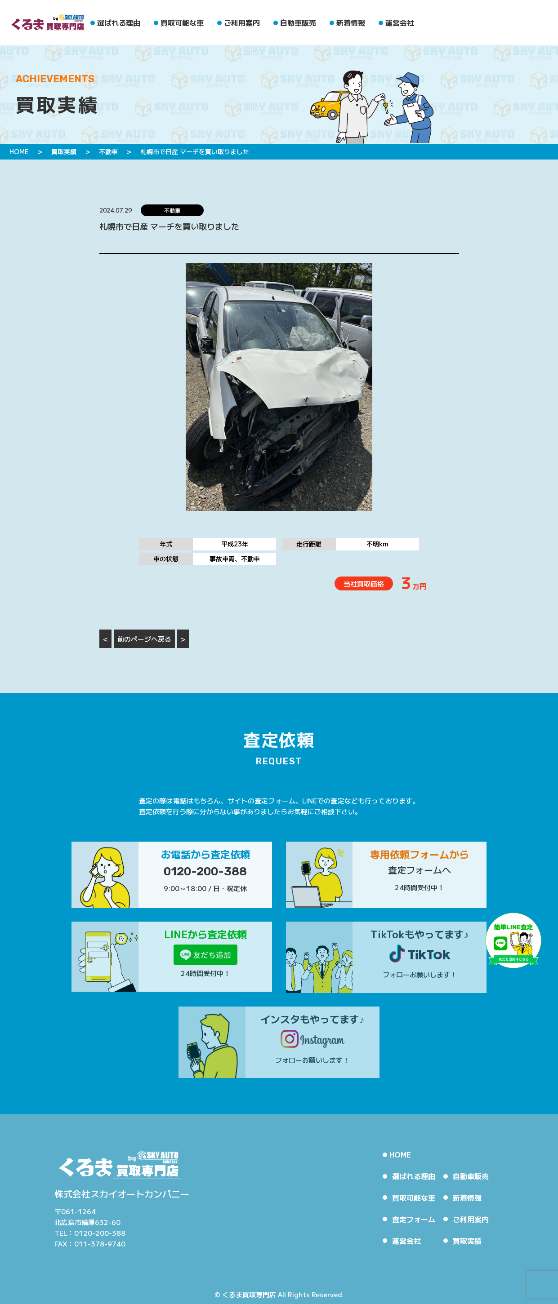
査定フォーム (413, 1219)
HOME (400, 1154)
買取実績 (467, 1240)
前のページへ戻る (144, 638)
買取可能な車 (182, 22)
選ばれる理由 (118, 22)
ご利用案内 (242, 22)
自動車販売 (298, 22)
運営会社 (399, 22)
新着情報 (350, 22)
